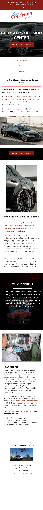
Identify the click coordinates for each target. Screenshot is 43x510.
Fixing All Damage (21, 60)
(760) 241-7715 (14, 2)
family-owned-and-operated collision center (21, 96)
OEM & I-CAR (22, 66)
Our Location (21, 71)
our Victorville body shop (19, 381)
